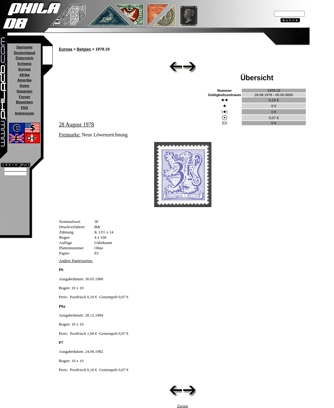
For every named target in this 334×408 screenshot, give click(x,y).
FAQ (24, 107)
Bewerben (24, 102)
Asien (24, 85)
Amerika (24, 80)
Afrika (25, 75)
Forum (24, 97)
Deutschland (24, 53)
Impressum (24, 113)
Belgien (84, 49)
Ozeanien (24, 91)
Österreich (24, 58)
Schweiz (24, 63)
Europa (24, 69)
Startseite (24, 47)
